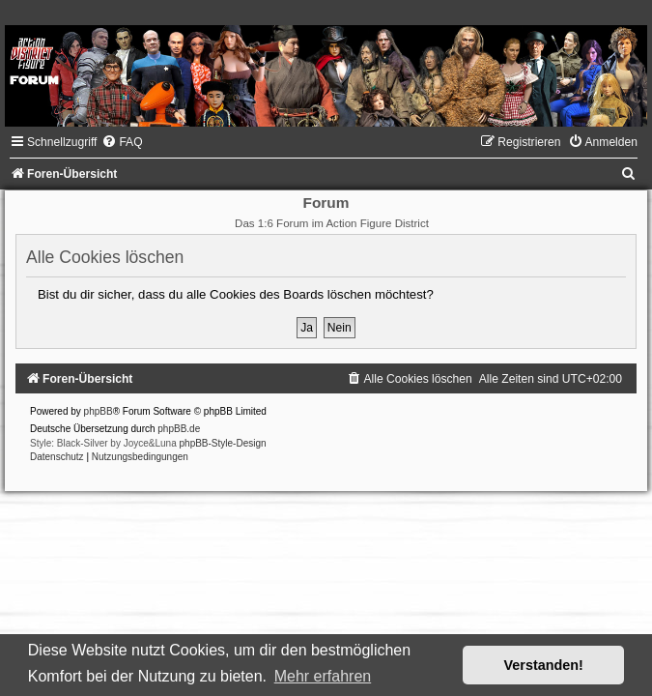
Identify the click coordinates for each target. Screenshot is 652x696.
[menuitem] (121, 142)
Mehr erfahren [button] (323, 676)
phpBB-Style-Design (223, 443)
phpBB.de (178, 428)
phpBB (98, 411)
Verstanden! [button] (543, 665)
